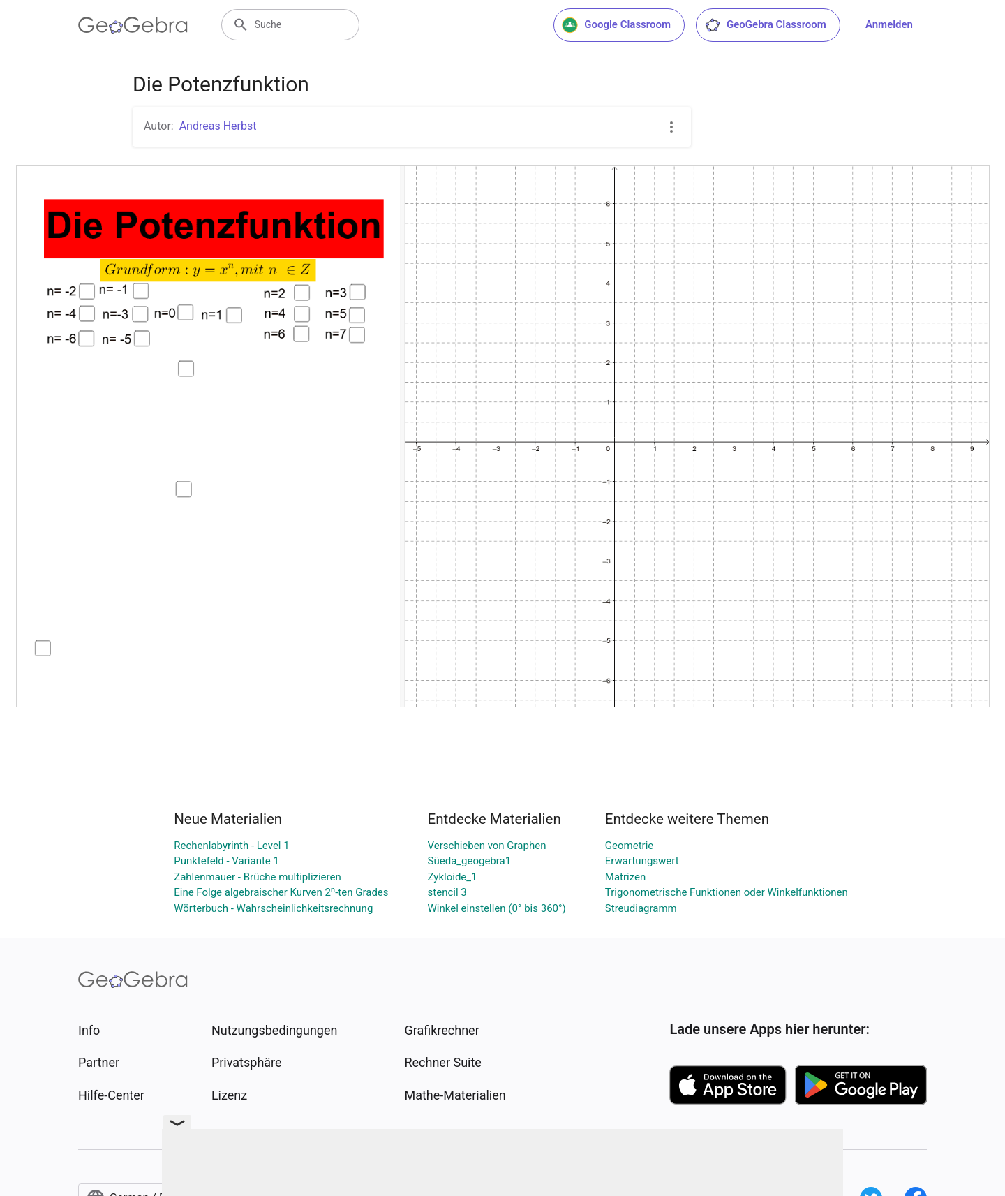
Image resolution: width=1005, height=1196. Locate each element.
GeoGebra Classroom (765, 25)
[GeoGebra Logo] (133, 25)
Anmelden (889, 24)
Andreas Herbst (218, 126)
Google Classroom (616, 25)
